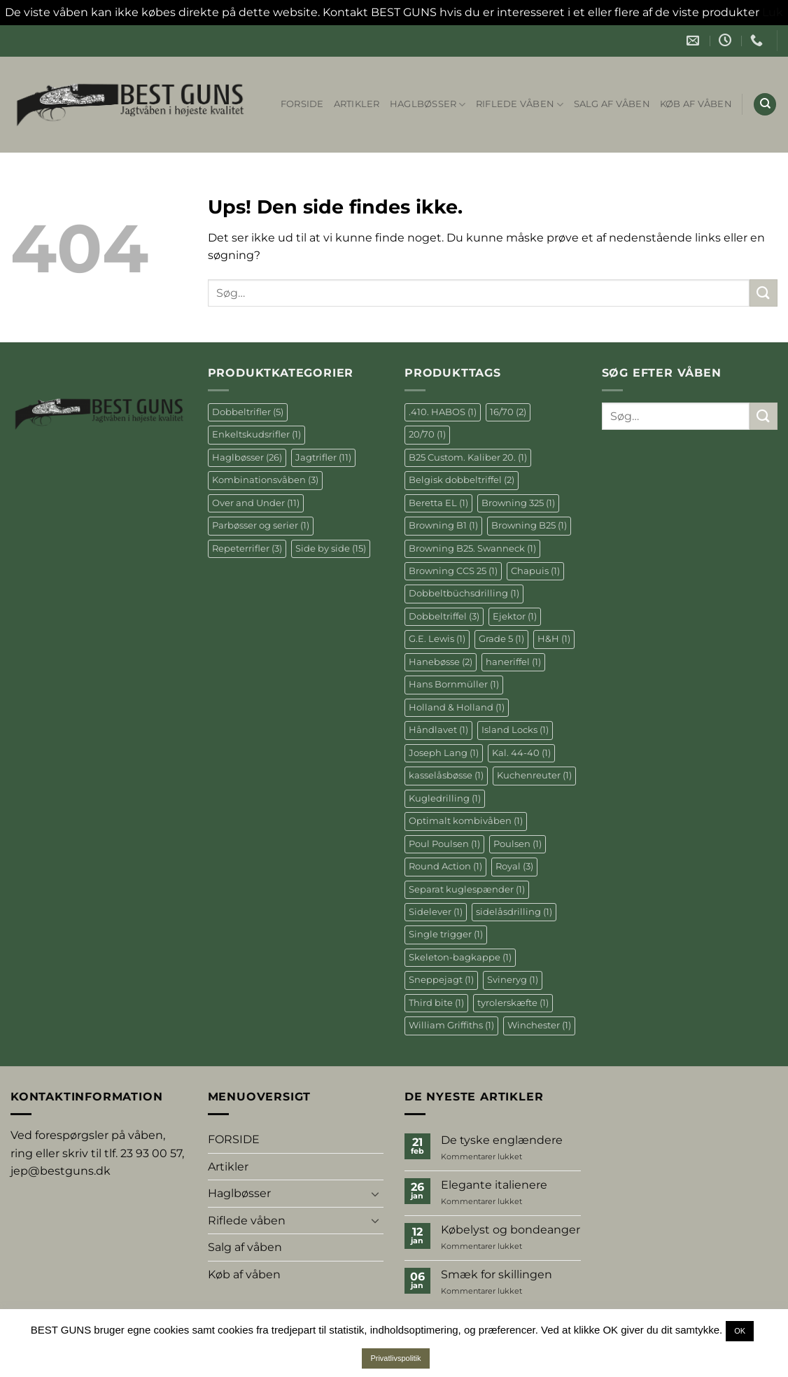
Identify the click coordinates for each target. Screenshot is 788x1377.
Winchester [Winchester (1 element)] (539, 1025)
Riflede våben (520, 104)
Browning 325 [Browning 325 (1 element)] (518, 503)
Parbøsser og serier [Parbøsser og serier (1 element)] (260, 525)
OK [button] (739, 1331)
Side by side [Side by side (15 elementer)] (330, 548)
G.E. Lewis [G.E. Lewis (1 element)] (437, 639)
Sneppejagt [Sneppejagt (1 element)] (441, 979)
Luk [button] (772, 12)
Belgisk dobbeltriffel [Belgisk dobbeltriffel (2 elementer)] (461, 480)
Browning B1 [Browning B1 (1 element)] (443, 525)
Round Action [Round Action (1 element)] (445, 866)
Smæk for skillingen (496, 1274)
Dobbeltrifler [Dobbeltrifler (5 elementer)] (247, 412)
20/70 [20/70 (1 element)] (427, 434)
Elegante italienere (494, 1184)
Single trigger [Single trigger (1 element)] (446, 934)
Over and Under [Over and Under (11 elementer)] (256, 503)
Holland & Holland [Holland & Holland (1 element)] (457, 707)
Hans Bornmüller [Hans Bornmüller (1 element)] (454, 684)
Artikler (357, 104)
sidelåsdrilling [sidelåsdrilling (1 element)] (514, 912)
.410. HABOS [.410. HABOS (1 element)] (443, 412)
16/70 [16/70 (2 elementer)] (508, 412)
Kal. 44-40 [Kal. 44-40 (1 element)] (521, 753)
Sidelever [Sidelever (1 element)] (436, 912)
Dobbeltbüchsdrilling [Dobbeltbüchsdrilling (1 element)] (464, 593)
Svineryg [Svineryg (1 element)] (512, 979)
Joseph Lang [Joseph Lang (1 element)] (444, 753)
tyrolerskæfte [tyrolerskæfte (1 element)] (513, 1003)
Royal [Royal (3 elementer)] (514, 866)
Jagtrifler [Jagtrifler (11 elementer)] (323, 457)
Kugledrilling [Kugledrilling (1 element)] (445, 798)
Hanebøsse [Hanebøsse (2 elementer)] (440, 662)
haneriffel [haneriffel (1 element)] (513, 662)
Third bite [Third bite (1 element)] (436, 1003)
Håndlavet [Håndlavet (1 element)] (438, 730)
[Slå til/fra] (375, 1193)
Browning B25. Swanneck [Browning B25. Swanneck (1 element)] (472, 548)
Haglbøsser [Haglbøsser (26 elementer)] (247, 457)
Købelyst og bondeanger (510, 1229)
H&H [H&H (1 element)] (553, 639)
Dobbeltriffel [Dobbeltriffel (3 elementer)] (444, 616)
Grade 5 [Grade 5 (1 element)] (501, 639)
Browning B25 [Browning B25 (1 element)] (529, 525)
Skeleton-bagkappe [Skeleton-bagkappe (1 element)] (460, 957)
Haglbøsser (428, 104)
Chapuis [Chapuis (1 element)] (535, 571)
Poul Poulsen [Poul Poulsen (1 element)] (444, 844)
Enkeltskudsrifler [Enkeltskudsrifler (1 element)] (256, 434)
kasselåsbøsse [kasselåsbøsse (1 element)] (446, 775)
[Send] (764, 293)
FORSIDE (302, 104)
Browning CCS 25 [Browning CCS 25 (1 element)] (453, 571)
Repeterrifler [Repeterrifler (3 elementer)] (247, 548)
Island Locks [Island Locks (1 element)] (515, 730)
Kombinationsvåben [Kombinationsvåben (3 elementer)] (265, 480)
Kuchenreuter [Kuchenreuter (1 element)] (534, 775)
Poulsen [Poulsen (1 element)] (517, 844)
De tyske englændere (502, 1140)
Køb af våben (696, 104)
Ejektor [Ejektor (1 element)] (515, 616)
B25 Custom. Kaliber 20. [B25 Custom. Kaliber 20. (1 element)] (468, 457)
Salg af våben (612, 104)
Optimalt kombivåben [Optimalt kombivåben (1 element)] (466, 821)
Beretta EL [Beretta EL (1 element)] (438, 503)
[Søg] (765, 104)
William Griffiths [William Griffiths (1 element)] (451, 1025)
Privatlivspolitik (395, 1358)
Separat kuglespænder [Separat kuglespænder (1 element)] (467, 889)
